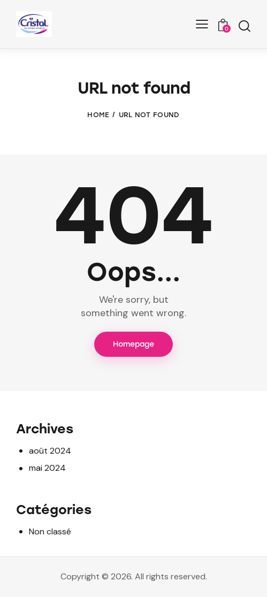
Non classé (50, 531)
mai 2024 (47, 467)
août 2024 (50, 450)
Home (98, 115)
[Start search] (244, 26)
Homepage (133, 344)
